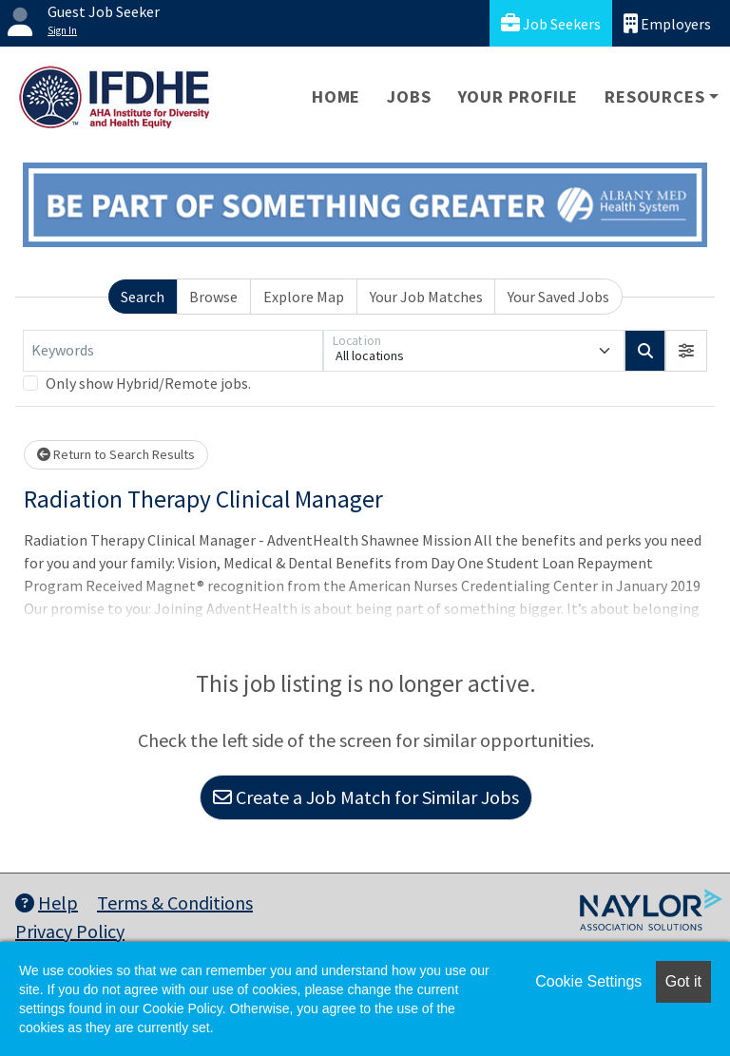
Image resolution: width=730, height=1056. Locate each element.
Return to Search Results (116, 454)
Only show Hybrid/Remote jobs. (148, 383)
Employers (667, 23)
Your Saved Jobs (558, 296)
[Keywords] (173, 351)
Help (46, 902)
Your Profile (518, 96)
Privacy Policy (70, 931)
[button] (686, 351)
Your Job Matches (426, 296)
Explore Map (303, 296)
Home (336, 96)
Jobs (409, 96)
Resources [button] (654, 96)
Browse (213, 296)
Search (142, 296)
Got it (683, 981)
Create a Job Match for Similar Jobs (366, 797)
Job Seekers (551, 23)
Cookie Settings (588, 981)
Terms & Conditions (175, 902)
